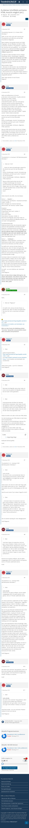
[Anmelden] (23, 2)
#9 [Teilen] (24, 577)
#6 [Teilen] (24, 380)
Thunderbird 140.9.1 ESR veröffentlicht (17, 748)
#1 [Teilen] (24, 29)
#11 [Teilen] (24, 690)
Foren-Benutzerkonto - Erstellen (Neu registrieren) (12, 803)
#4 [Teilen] (24, 294)
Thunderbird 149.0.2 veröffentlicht (16, 734)
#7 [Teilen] (24, 460)
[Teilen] (26, 19)
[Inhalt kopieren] (25, 435)
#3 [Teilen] (24, 154)
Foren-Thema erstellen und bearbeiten (9, 806)
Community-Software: (9, 821)
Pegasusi (5, 14)
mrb (15, 140)
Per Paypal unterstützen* (9, 768)
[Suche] (19, 1)
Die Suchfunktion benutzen (7, 801)
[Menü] (27, 1)
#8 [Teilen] (24, 534)
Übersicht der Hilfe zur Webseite (8, 798)
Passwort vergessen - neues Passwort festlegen (11, 808)
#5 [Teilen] (24, 344)
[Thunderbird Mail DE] (8, 1)
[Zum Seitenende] (26, 822)
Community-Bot (9, 721)
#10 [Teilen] (24, 666)
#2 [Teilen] (24, 92)
